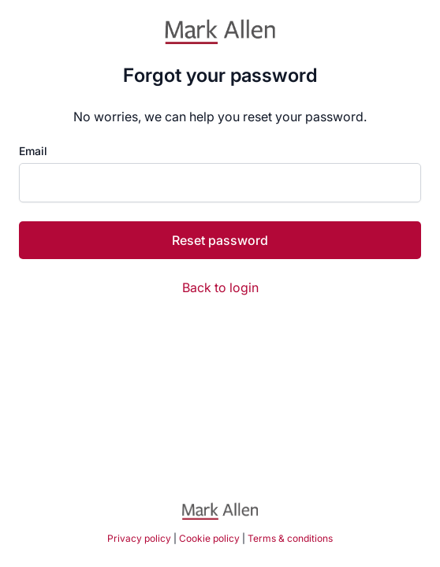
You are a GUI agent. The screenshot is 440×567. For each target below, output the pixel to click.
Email (33, 151)
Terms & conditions (290, 538)
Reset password (220, 240)
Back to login (220, 287)
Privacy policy (139, 538)
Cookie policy (209, 538)
